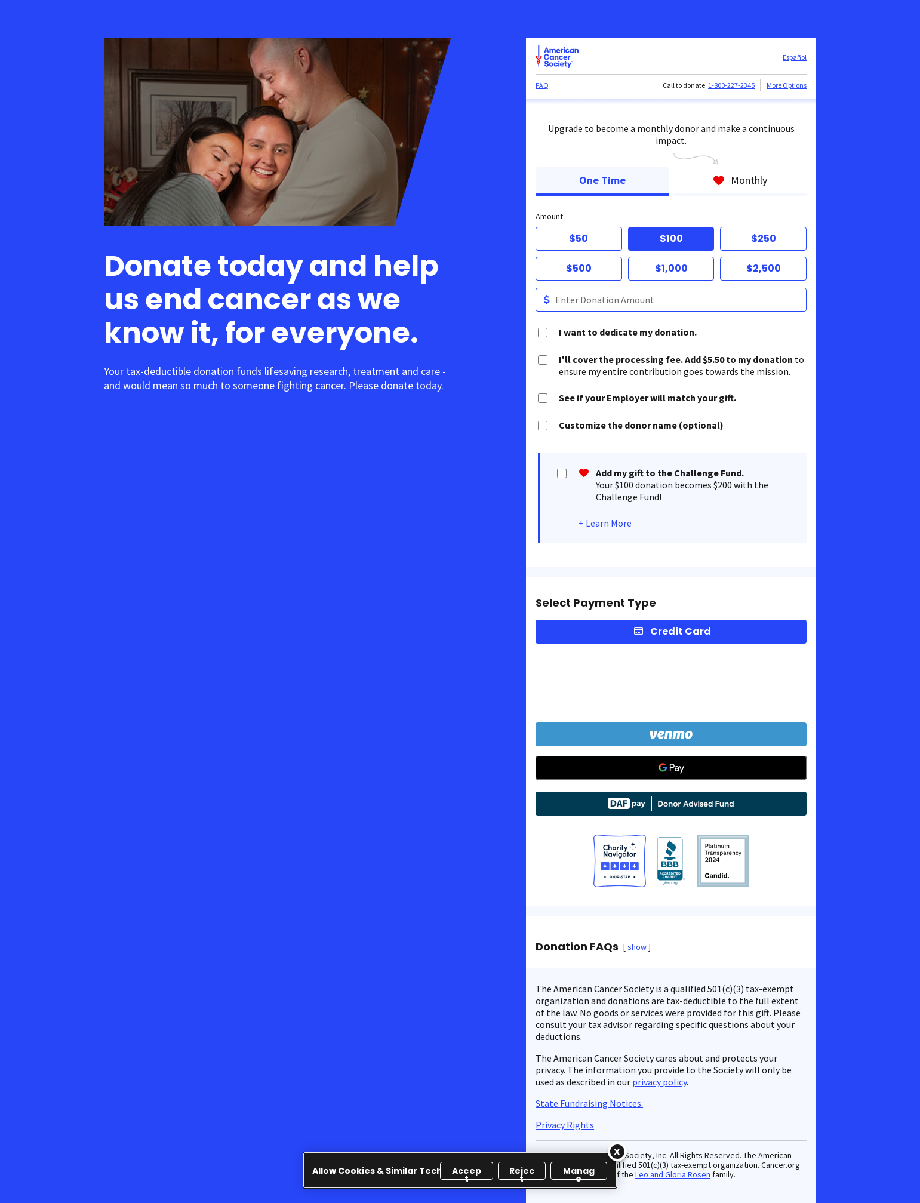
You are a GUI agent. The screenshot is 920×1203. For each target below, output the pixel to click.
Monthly (740, 180)
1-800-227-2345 (731, 85)
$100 (671, 238)
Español (795, 57)
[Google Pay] (671, 768)
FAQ (542, 85)
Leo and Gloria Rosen (672, 1174)
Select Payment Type (596, 603)
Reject (522, 1172)
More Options (787, 85)
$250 (763, 238)
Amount (549, 216)
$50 (578, 238)
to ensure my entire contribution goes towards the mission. (681, 365)
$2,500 (763, 268)
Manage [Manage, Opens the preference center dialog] (579, 1172)
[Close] (617, 1151)
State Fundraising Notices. (589, 1103)
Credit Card (680, 631)
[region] (460, 1170)
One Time (602, 180)
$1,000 (671, 268)
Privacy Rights (565, 1125)
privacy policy (659, 1082)
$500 (579, 268)
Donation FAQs (577, 947)
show (637, 947)
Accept (466, 1172)
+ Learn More (605, 523)
